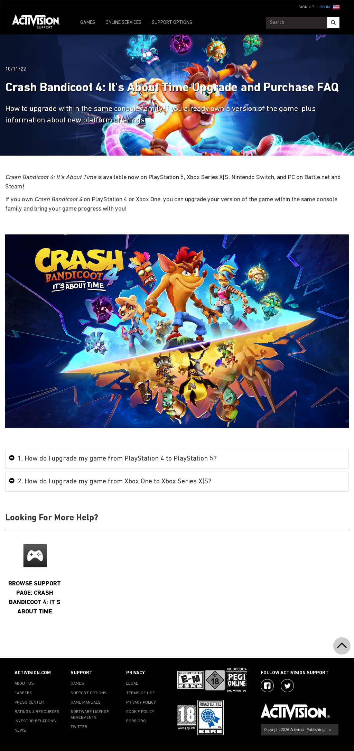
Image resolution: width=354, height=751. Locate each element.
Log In (323, 7)
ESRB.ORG (136, 721)
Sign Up (306, 7)
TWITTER (79, 727)
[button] (336, 6)
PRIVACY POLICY (141, 703)
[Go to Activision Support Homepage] (39, 22)
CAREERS (23, 693)
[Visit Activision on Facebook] (267, 685)
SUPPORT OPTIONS (172, 22)
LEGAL (132, 684)
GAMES (87, 22)
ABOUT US (24, 684)
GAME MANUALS (86, 703)
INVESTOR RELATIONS (35, 721)
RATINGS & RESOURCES (37, 712)
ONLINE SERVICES (123, 22)
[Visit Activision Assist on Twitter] (287, 685)
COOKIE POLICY (140, 712)
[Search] (333, 22)
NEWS (20, 731)
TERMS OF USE (140, 693)
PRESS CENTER (29, 703)
